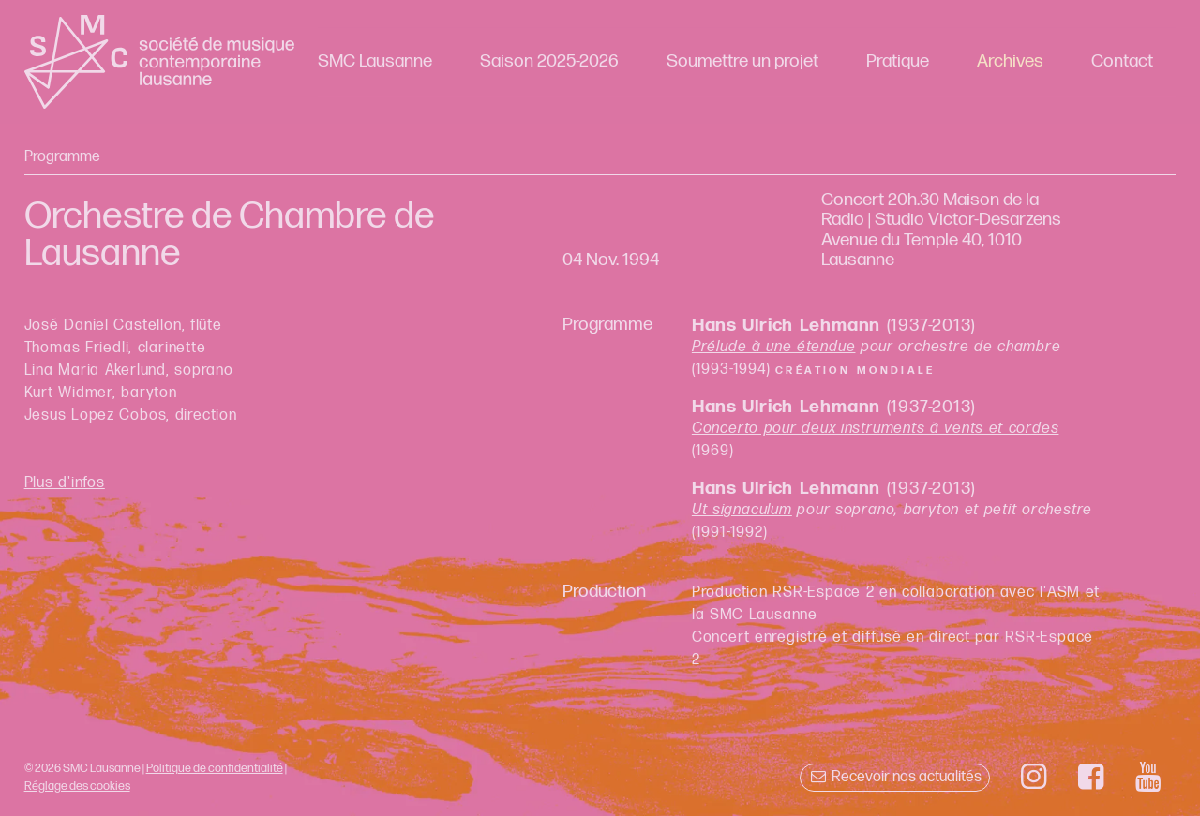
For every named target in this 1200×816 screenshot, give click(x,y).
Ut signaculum (742, 510)
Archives (1010, 61)
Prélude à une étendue (774, 347)
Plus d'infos (64, 483)
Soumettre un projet (742, 61)
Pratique (897, 61)
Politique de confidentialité (214, 768)
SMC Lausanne (375, 61)
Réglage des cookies (77, 786)
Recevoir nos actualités (895, 777)
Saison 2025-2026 (549, 61)
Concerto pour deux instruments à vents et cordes (875, 429)
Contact (1122, 61)
